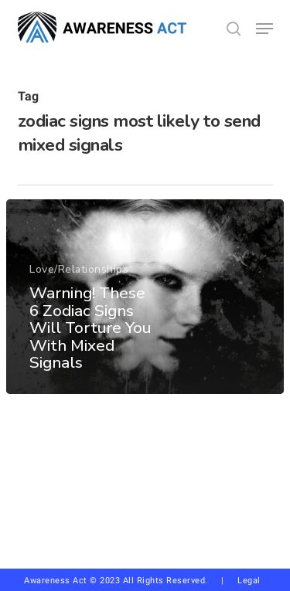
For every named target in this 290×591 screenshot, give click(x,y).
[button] (264, 28)
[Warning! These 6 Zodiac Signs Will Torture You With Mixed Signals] (145, 296)
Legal (249, 581)
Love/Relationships (78, 270)
